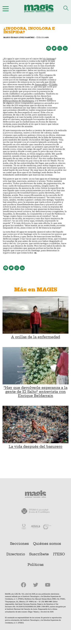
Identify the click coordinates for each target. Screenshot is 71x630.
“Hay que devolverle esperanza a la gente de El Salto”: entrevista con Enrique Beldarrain (35, 372)
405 (47, 37)
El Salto (53, 84)
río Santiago (49, 59)
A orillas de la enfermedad (35, 317)
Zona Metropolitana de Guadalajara (27, 99)
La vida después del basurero (35, 427)
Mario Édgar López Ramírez (18, 37)
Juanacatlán (41, 84)
